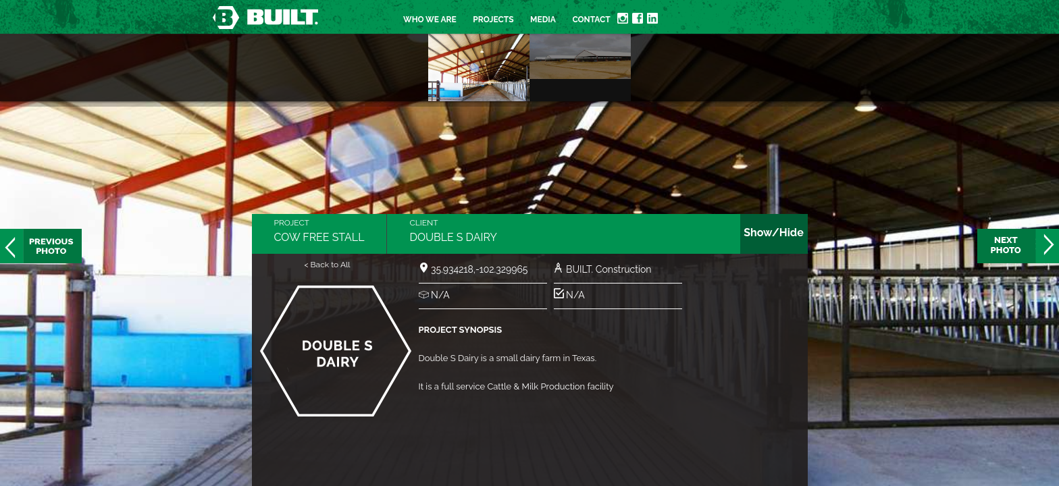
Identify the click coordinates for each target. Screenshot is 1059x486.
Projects (493, 19)
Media (543, 19)
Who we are (430, 19)
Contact (591, 19)
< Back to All (327, 264)
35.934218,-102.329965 (479, 269)
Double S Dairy (452, 237)
